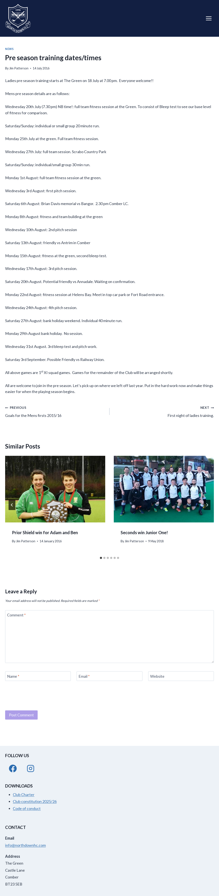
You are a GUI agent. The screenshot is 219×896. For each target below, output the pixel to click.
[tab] (101, 558)
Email (84, 676)
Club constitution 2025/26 (35, 801)
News (9, 49)
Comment (16, 615)
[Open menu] (208, 18)
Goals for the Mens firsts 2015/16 (55, 411)
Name (13, 676)
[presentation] (55, 489)
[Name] (38, 676)
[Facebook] (13, 768)
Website (157, 676)
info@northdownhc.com (25, 845)
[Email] (109, 676)
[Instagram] (30, 768)
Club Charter (23, 794)
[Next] (207, 505)
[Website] (181, 676)
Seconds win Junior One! (144, 532)
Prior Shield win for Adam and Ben (45, 532)
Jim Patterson (18, 68)
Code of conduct (27, 808)
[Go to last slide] (12, 505)
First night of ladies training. (163, 411)
